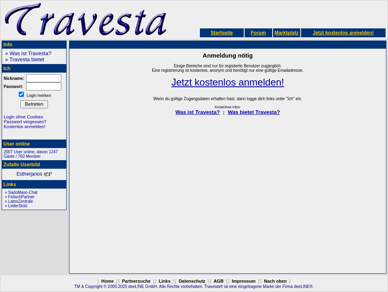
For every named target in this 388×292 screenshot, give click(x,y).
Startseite (221, 33)
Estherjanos (34, 174)
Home (107, 281)
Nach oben (275, 281)
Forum (258, 33)
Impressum (244, 281)
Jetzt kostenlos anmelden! (343, 33)
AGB (218, 281)
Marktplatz (287, 33)
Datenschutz (192, 281)
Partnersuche (136, 281)
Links (165, 281)
